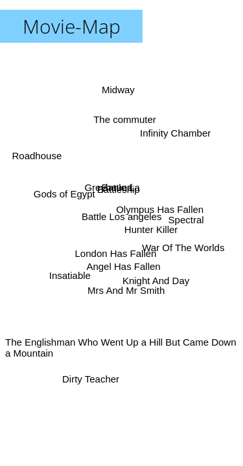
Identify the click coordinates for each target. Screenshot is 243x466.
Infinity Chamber (175, 134)
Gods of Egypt (64, 192)
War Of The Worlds (183, 248)
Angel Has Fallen (122, 266)
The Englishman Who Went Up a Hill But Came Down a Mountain (121, 348)
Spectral (185, 220)
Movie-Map (72, 26)
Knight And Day (155, 280)
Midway (118, 89)
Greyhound (109, 186)
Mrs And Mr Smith (124, 290)
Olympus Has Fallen (159, 208)
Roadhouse (37, 155)
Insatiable (70, 275)
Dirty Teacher (92, 378)
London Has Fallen (115, 252)
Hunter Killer (151, 230)
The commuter (122, 120)
